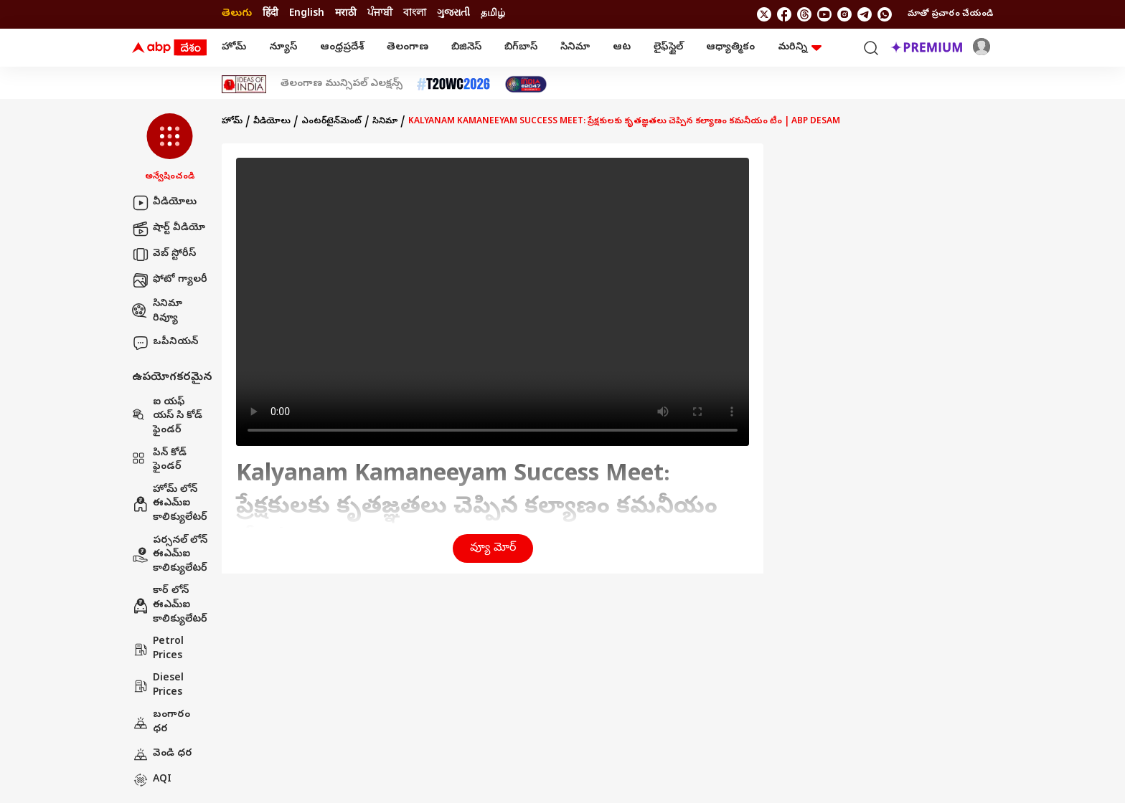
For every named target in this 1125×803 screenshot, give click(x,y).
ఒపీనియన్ (165, 342)
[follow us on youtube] (824, 14)
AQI (151, 780)
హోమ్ (234, 47)
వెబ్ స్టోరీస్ (164, 254)
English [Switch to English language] (306, 14)
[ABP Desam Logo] (169, 48)
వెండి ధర (162, 754)
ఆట (622, 47)
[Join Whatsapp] (884, 14)
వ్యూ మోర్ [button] (493, 548)
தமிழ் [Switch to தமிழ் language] (493, 14)
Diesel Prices (158, 686)
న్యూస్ (283, 47)
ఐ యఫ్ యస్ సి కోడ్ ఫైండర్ (167, 416)
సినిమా (575, 47)
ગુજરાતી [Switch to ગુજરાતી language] (453, 14)
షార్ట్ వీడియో (168, 228)
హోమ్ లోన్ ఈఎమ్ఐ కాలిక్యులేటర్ (169, 504)
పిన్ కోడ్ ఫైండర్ (159, 461)
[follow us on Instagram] (844, 14)
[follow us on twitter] (764, 14)
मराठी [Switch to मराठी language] (346, 14)
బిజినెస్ (466, 47)
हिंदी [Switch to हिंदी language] (270, 14)
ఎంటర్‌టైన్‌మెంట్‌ (331, 122)
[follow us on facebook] (784, 14)
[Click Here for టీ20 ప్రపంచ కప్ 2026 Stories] (453, 84)
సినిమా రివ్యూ (157, 312)
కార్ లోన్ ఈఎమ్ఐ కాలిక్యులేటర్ (169, 605)
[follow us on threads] (804, 14)
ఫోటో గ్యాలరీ (169, 280)
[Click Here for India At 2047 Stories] (525, 84)
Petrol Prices (158, 649)
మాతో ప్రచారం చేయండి (950, 14)
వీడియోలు (164, 203)
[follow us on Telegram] (864, 14)
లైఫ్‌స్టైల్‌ (668, 47)
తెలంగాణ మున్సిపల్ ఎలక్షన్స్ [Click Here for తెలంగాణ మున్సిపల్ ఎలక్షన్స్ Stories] (342, 85)
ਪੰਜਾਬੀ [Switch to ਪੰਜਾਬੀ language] (379, 14)
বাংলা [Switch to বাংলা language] (414, 14)
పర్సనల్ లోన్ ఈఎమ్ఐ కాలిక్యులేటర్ (169, 555)
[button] (170, 148)
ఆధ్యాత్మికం (730, 47)
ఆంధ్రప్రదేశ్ (342, 47)
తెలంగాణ (407, 47)
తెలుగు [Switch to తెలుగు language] (237, 14)
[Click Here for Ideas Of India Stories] (244, 84)
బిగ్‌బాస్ (520, 47)
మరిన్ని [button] (800, 47)
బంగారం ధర (161, 722)
